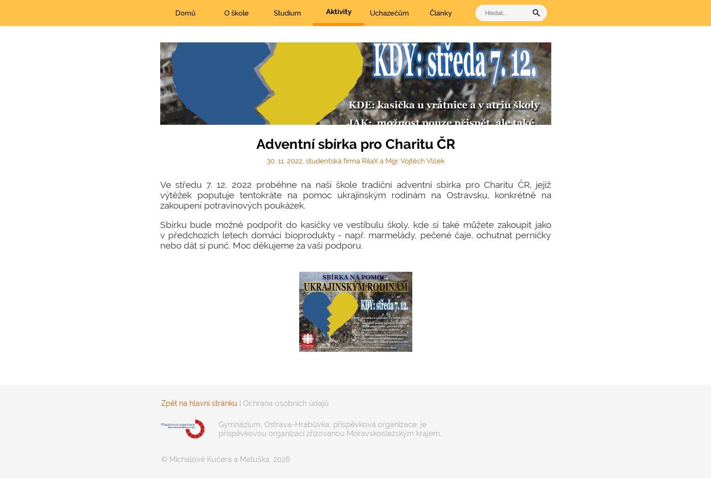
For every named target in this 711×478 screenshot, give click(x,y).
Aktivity (338, 12)
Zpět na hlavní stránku (199, 403)
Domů (185, 13)
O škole (236, 13)
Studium (287, 13)
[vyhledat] (503, 13)
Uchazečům (389, 13)
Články (441, 13)
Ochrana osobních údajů (286, 403)
